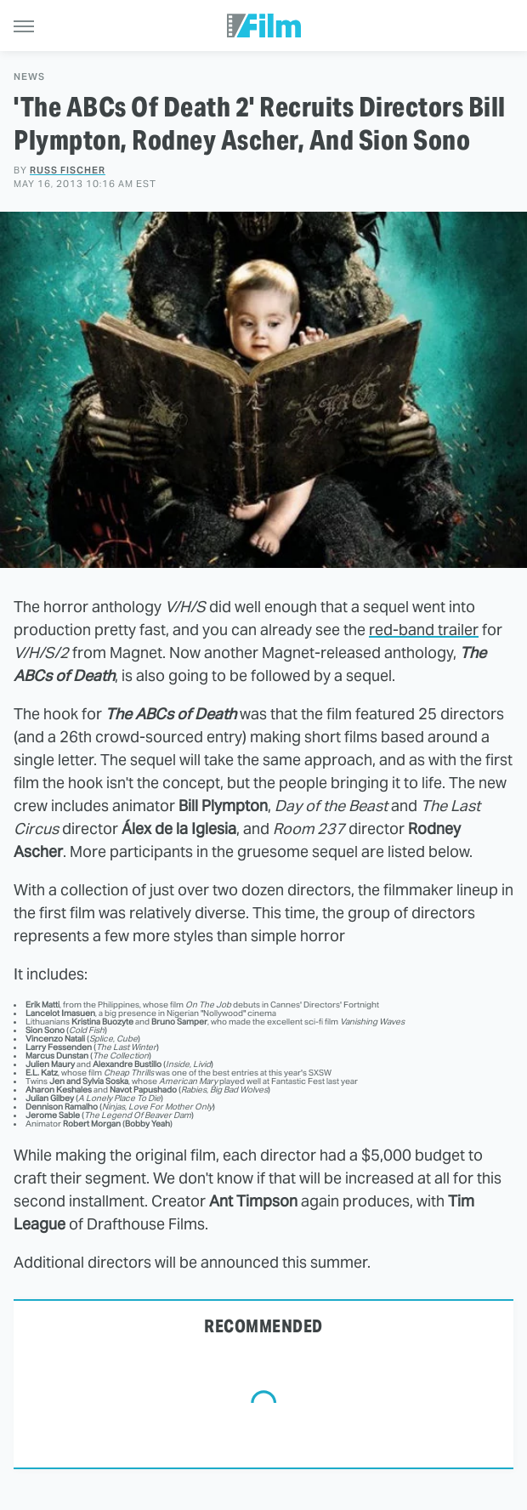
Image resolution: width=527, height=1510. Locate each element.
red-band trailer (424, 629)
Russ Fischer (67, 170)
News (29, 76)
